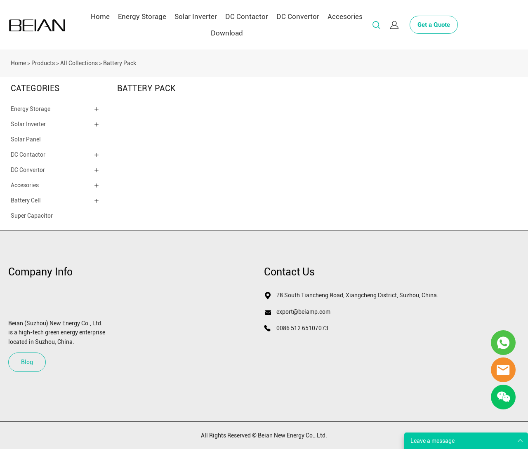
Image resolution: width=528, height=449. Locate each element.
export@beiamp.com (303, 311)
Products (43, 63)
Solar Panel (26, 139)
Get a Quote (433, 24)
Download (227, 33)
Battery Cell (26, 200)
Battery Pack (119, 63)
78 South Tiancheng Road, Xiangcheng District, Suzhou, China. (357, 295)
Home (100, 16)
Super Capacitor (32, 215)
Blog (27, 362)
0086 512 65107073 (302, 328)
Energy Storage (142, 16)
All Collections (79, 63)
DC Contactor (246, 16)
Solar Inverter (195, 16)
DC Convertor (297, 16)
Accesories (345, 16)
